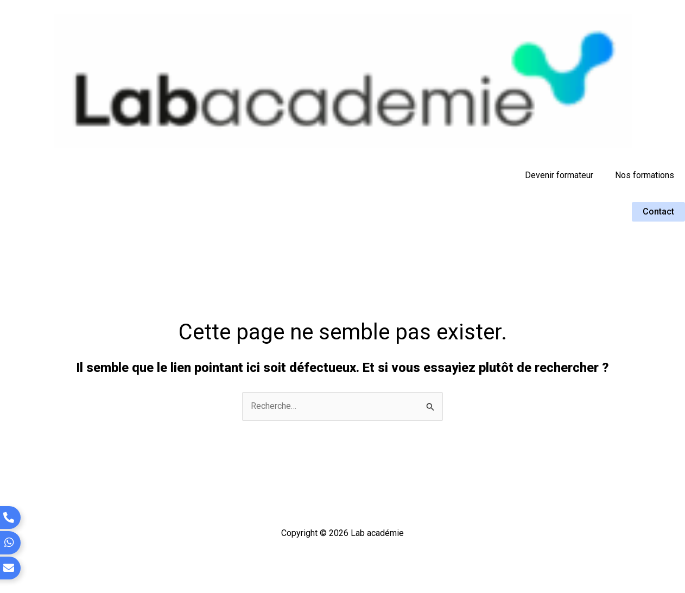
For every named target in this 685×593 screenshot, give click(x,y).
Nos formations (644, 175)
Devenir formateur (559, 175)
